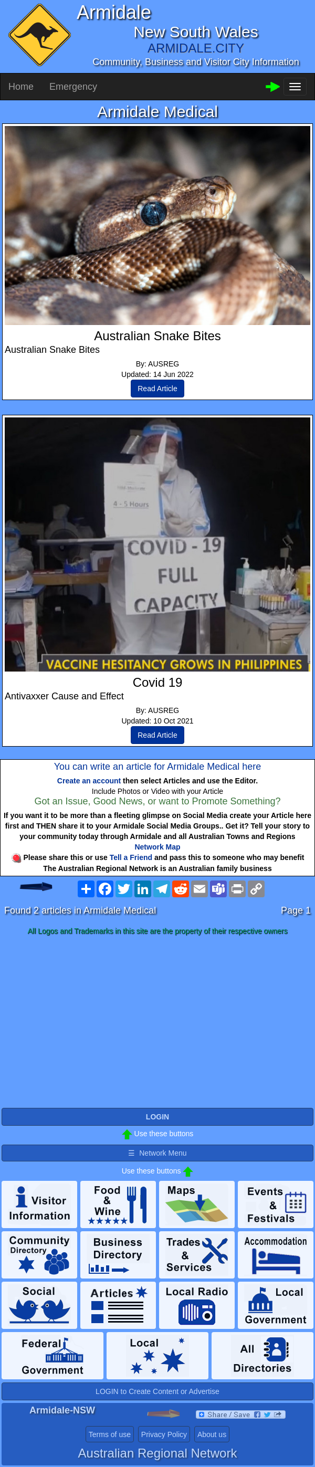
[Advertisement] (157, 1022)
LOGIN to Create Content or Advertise (157, 1391)
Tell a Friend (131, 857)
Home (21, 86)
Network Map (157, 847)
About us (211, 1434)
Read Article (157, 388)
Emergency (73, 86)
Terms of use (110, 1434)
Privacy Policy (164, 1434)
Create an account (89, 781)
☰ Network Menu (157, 1153)
